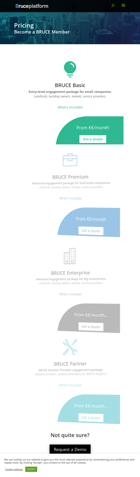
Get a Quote (92, 139)
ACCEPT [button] (31, 469)
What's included (70, 107)
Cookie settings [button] (14, 469)
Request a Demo (70, 449)
